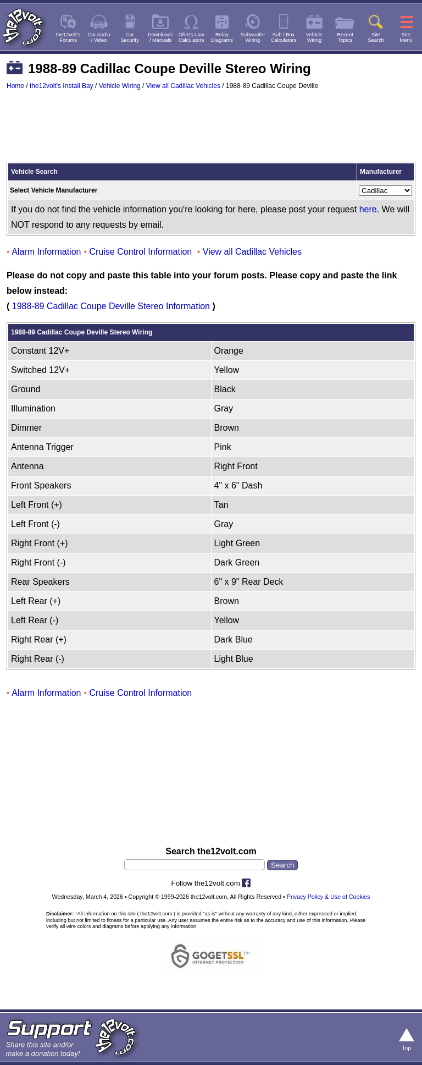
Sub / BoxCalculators (284, 37)
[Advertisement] (211, 131)
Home (15, 86)
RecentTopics (345, 37)
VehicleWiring (314, 37)
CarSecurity (129, 37)
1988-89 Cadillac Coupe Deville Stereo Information (111, 306)
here (368, 209)
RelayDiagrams (222, 37)
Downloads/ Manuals (160, 37)
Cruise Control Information (141, 251)
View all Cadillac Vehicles (183, 86)
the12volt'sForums (68, 37)
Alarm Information (46, 251)
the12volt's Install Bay (61, 86)
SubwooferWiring (253, 37)
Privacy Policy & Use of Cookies (328, 896)
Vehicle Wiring (120, 86)
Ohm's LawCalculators (191, 37)
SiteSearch (376, 37)
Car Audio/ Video (99, 37)
